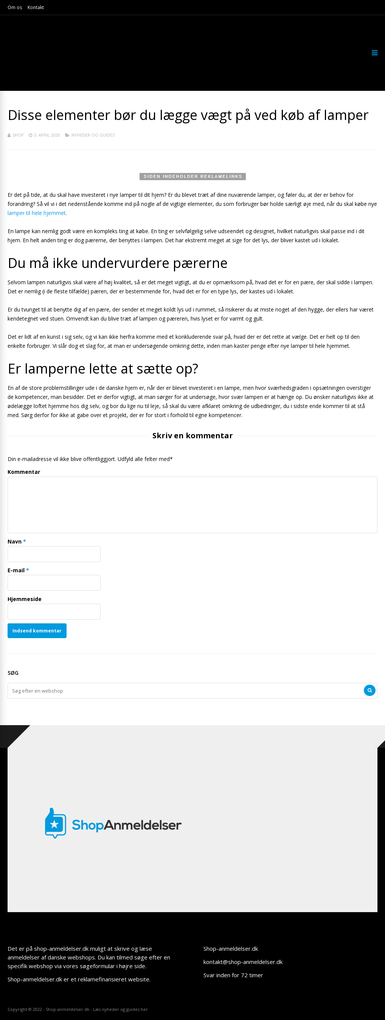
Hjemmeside (25, 599)
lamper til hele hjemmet (37, 212)
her (144, 1009)
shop (18, 135)
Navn (15, 541)
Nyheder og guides (93, 135)
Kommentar (24, 471)
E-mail (16, 570)
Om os (15, 7)
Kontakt (36, 7)
